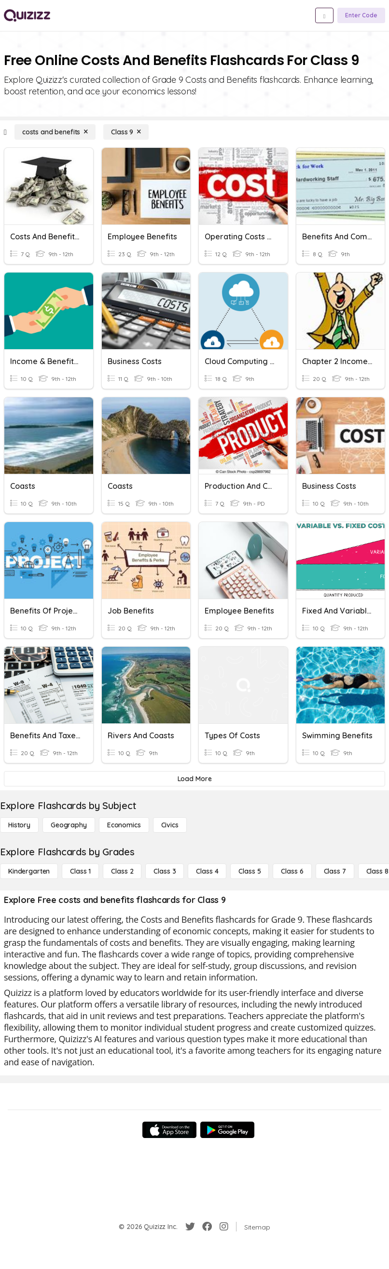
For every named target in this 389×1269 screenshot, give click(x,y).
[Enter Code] (361, 15)
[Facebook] (207, 1226)
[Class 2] (122, 871)
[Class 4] (207, 871)
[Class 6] (292, 871)
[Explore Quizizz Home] (27, 15)
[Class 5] (249, 871)
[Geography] (68, 825)
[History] (19, 825)
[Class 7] (335, 871)
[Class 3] (164, 871)
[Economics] (124, 825)
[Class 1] (80, 871)
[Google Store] (227, 1130)
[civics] (170, 825)
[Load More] (194, 778)
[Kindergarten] (29, 871)
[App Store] (169, 1130)
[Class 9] (126, 132)
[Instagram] (224, 1226)
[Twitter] (190, 1226)
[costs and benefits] (55, 132)
